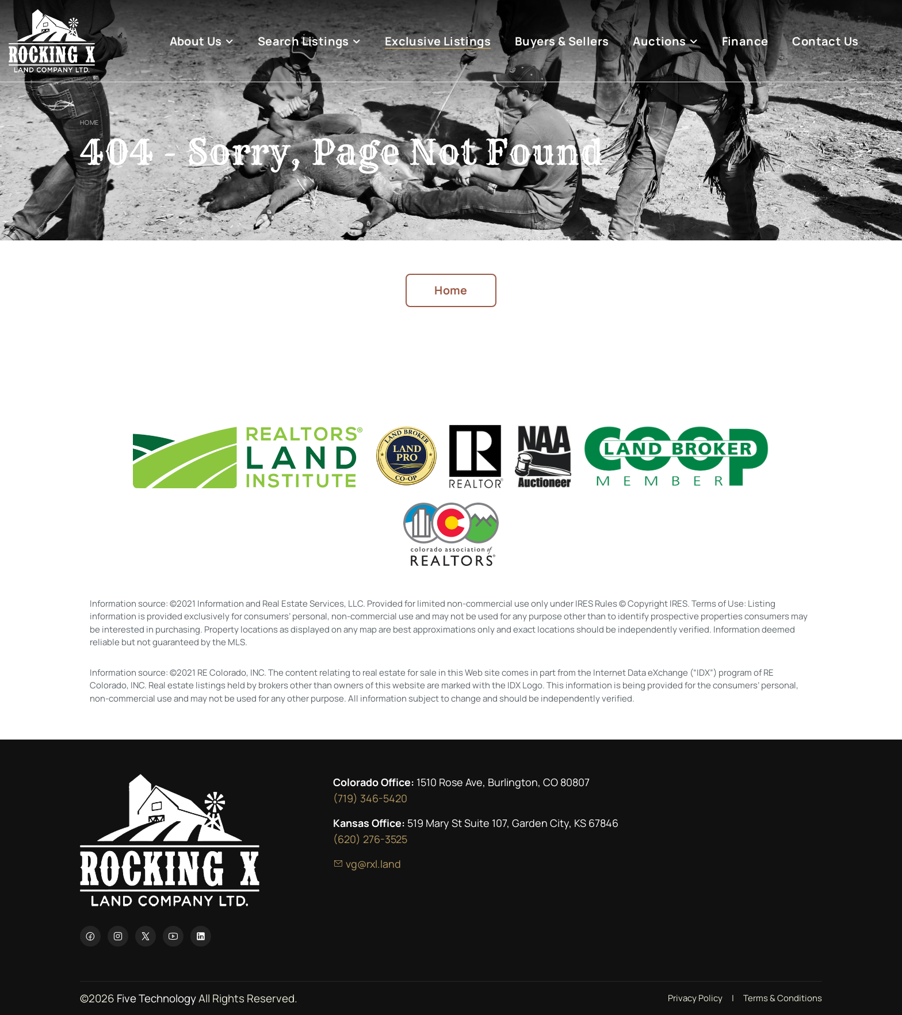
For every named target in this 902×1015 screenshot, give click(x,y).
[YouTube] (173, 936)
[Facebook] (90, 936)
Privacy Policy (695, 998)
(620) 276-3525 (370, 839)
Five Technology (156, 998)
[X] (145, 936)
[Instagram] (118, 936)
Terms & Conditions (782, 998)
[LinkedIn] (200, 936)
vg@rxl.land (367, 864)
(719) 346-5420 (370, 798)
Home (89, 122)
